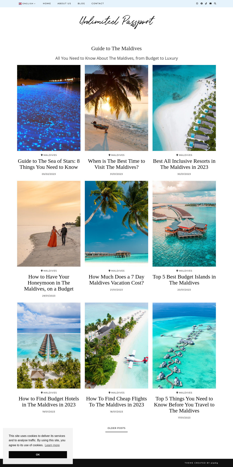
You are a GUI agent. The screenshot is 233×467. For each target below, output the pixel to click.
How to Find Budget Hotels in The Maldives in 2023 (49, 401)
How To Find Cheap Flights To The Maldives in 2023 (116, 401)
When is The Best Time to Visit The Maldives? (116, 164)
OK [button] (38, 454)
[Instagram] (197, 3)
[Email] (211, 3)
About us (64, 3)
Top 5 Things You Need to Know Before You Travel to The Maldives (184, 404)
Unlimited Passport (116, 20)
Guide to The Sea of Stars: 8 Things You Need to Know (49, 164)
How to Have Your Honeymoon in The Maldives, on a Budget (49, 283)
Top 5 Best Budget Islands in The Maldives (184, 280)
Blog (81, 3)
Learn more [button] (52, 445)
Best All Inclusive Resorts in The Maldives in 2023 (184, 164)
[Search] (215, 3)
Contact (98, 3)
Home (47, 3)
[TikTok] (206, 3)
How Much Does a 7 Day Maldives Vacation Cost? (116, 280)
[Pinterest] (202, 3)
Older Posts (116, 428)
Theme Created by (201, 463)
